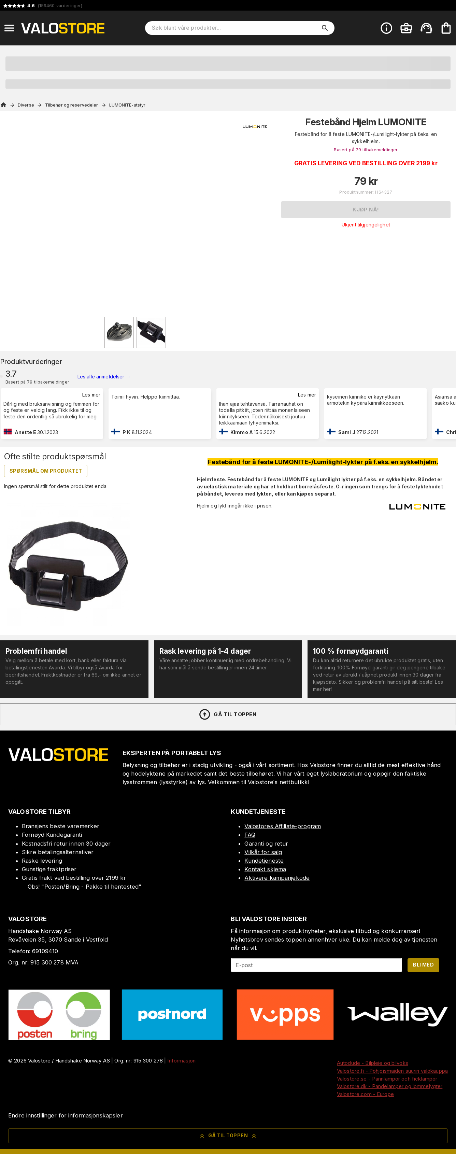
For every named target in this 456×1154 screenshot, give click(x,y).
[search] (325, 28)
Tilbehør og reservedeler (71, 105)
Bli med (423, 965)
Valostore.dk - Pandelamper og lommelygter (389, 1086)
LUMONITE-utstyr (127, 105)
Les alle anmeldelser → (104, 376)
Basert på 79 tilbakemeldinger (366, 149)
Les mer (91, 395)
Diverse (26, 105)
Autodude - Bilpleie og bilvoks (372, 1063)
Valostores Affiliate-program (282, 826)
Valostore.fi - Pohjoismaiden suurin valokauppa (392, 1071)
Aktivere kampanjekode (277, 877)
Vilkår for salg (263, 852)
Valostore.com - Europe (365, 1094)
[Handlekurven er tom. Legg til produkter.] (446, 28)
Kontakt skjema (265, 869)
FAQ (249, 834)
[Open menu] (9, 28)
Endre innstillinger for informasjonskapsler (65, 1115)
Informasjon (181, 1060)
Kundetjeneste (264, 860)
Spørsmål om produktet (46, 471)
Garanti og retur (266, 843)
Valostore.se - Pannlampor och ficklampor (387, 1078)
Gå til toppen (227, 714)
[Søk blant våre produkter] (235, 28)
